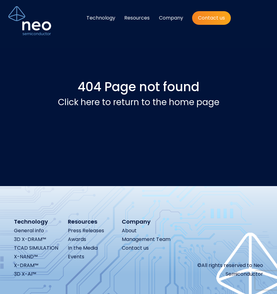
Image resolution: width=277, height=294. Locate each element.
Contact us (211, 17)
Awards (77, 239)
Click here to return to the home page (138, 102)
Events (76, 256)
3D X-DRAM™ (30, 239)
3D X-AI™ (25, 274)
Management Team (146, 239)
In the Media (83, 248)
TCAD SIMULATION (36, 248)
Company (171, 17)
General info (29, 230)
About (129, 230)
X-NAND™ (26, 256)
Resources (137, 17)
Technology (100, 17)
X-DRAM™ (26, 265)
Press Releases (86, 230)
